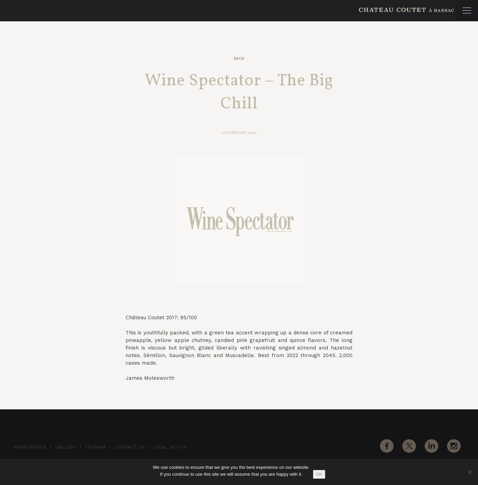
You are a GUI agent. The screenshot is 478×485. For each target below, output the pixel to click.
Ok (319, 474)
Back (239, 58)
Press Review (30, 447)
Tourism (95, 447)
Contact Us (129, 447)
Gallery (65, 447)
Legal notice (170, 447)
